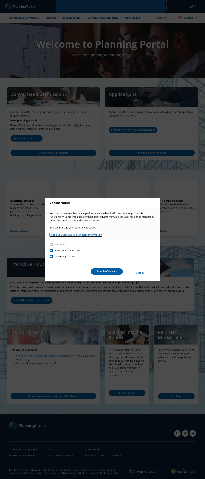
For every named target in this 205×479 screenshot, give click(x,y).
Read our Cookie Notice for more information (76, 236)
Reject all (98, 271)
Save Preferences (137, 271)
